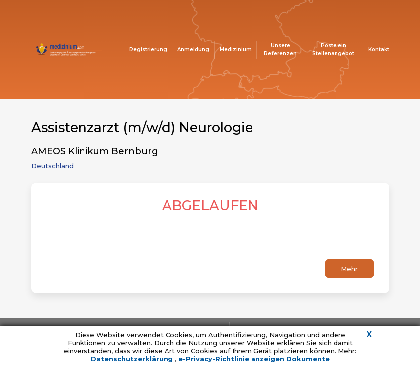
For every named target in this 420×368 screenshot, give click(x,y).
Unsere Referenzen (280, 49)
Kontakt (378, 49)
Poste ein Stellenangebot (333, 49)
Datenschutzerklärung (133, 359)
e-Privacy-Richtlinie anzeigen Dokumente (254, 359)
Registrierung (148, 49)
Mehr (349, 269)
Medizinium (236, 49)
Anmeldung (193, 49)
